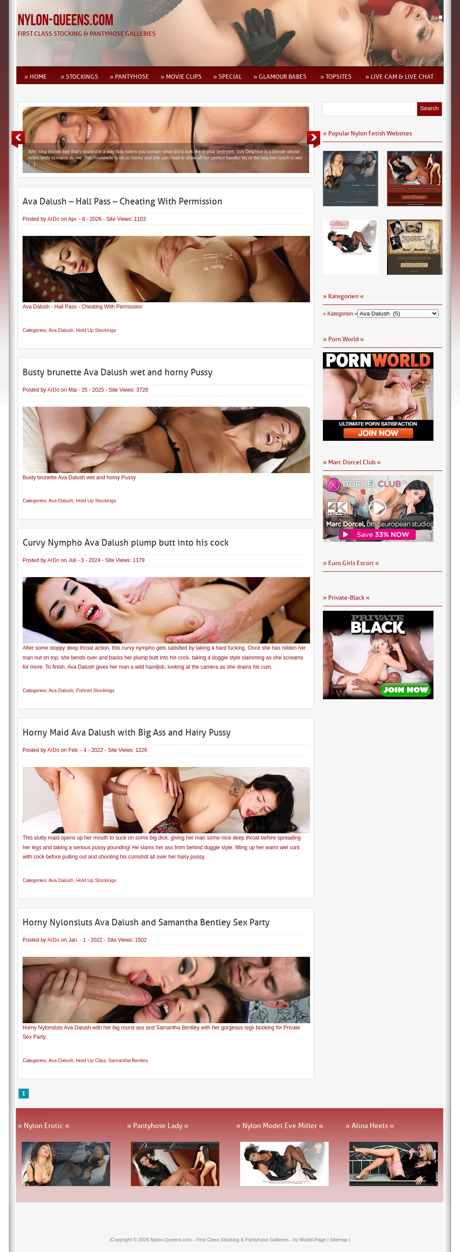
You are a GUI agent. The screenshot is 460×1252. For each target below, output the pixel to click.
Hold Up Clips (91, 1060)
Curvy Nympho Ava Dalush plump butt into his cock (126, 542)
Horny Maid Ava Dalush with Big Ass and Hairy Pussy (127, 732)
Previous (18, 139)
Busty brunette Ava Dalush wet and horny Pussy (118, 372)
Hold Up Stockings (96, 330)
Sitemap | (340, 1239)
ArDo (53, 219)
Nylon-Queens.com (65, 20)
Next (313, 139)
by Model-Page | (311, 1239)
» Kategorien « (340, 314)
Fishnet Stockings (95, 690)
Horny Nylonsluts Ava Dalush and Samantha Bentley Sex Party (146, 922)
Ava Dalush (61, 330)
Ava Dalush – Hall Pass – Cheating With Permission (122, 201)
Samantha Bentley (128, 1060)
